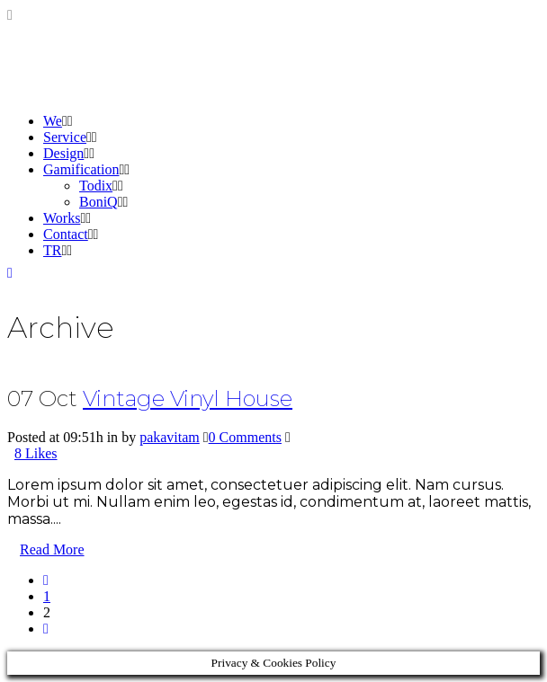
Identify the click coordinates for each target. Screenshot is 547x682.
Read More (52, 549)
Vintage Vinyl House (187, 398)
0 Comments (245, 437)
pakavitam (169, 437)
